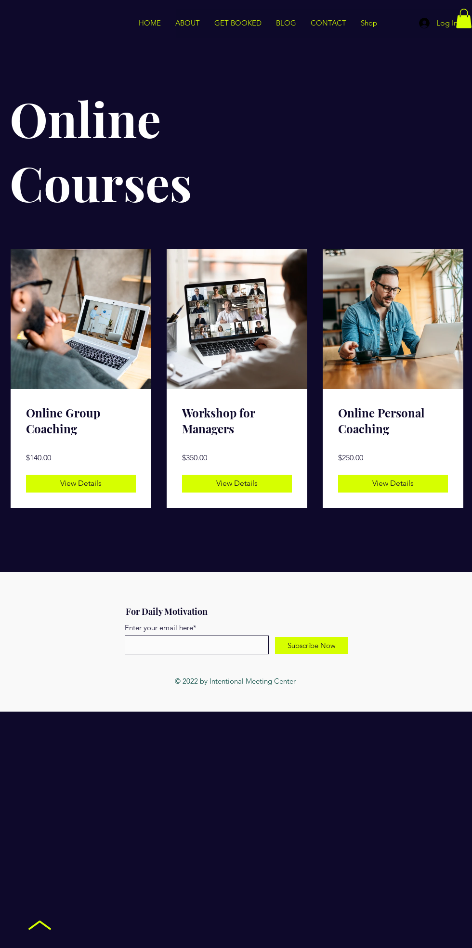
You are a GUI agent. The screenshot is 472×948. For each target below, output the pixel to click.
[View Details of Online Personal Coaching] (393, 483)
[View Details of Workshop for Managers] (237, 483)
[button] (464, 18)
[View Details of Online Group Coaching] (81, 483)
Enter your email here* (161, 627)
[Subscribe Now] (311, 645)
